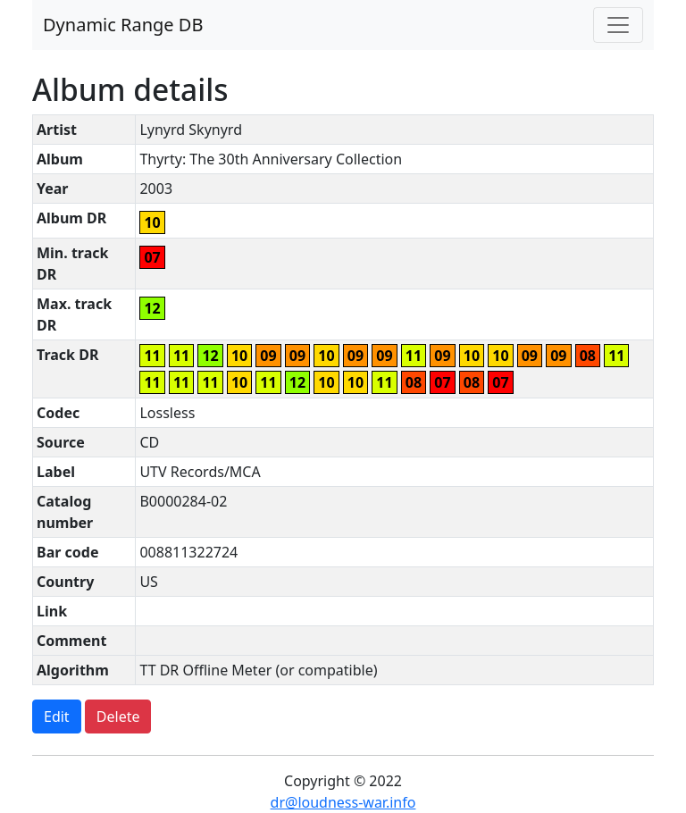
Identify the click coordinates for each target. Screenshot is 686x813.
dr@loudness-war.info (343, 802)
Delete (118, 716)
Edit (57, 716)
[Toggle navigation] (618, 25)
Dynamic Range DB (123, 25)
